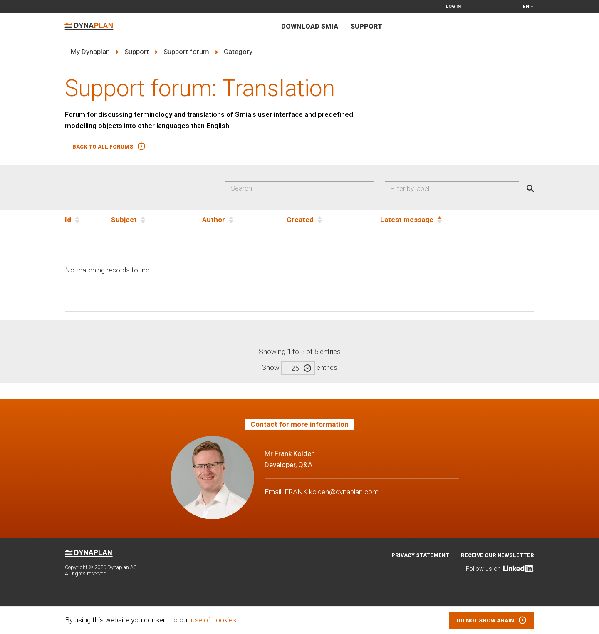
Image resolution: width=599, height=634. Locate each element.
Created (300, 219)
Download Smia (309, 26)
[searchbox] (455, 188)
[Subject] (156, 219)
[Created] (333, 219)
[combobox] (452, 188)
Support (366, 26)
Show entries (299, 367)
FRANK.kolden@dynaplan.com (332, 492)
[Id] (88, 219)
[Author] (244, 219)
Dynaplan (89, 26)
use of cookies (213, 620)
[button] (109, 146)
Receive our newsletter (497, 555)
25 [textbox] (295, 368)
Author (213, 219)
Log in (453, 6)
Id (68, 219)
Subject (124, 219)
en (526, 6)
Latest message (406, 219)
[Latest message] (457, 219)
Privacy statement (420, 555)
